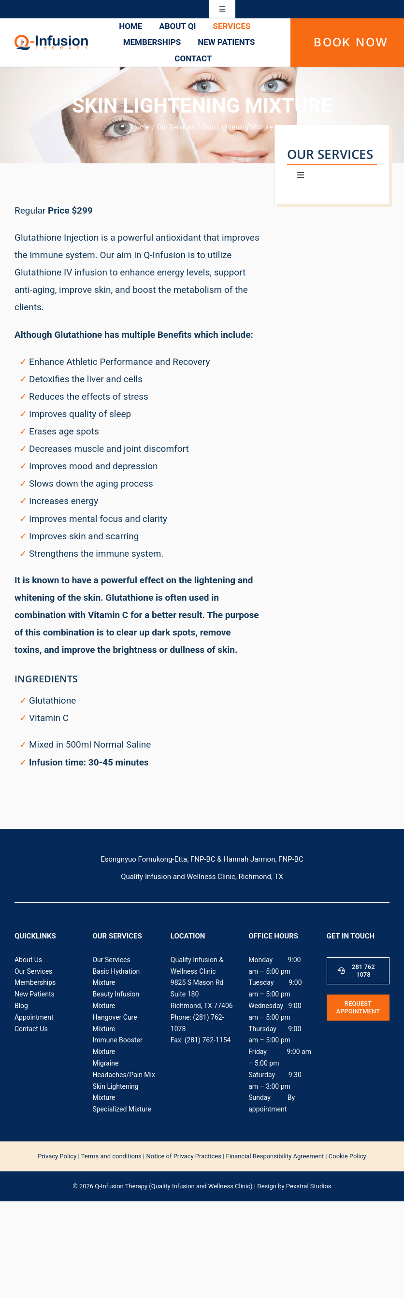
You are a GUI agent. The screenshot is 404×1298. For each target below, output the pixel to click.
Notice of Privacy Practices (183, 1156)
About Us (28, 960)
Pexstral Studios (309, 1186)
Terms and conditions (111, 1156)
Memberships (35, 982)
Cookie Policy (347, 1156)
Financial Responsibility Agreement (275, 1156)
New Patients (34, 994)
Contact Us (31, 1029)
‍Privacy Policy (57, 1156)
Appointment (34, 1017)
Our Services (33, 971)
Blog (21, 1006)
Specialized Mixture (121, 1109)
